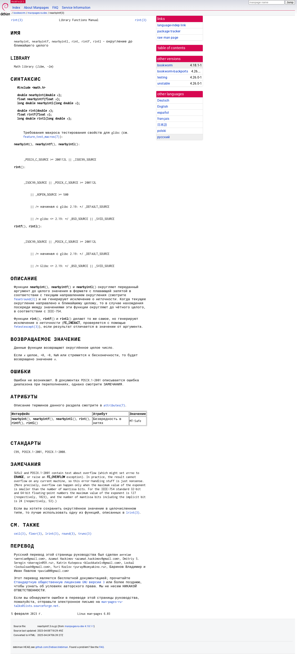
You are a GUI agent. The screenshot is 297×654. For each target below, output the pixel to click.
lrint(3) (132, 512)
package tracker (168, 31)
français (163, 119)
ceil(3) (19, 533)
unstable (163, 83)
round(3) (68, 533)
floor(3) (35, 533)
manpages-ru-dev (37, 13)
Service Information (76, 8)
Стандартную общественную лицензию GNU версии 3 (59, 582)
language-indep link (171, 25)
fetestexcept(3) (26, 326)
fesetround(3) (24, 299)
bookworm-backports (172, 71)
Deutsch (163, 100)
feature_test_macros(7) (41, 136)
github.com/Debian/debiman (51, 647)
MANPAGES (18, 1)
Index (16, 8)
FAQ (55, 8)
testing (162, 77)
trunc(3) (84, 533)
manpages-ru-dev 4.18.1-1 (79, 626)
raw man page (167, 37)
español (163, 112)
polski (161, 131)
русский (163, 137)
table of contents (171, 48)
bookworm (19, 13)
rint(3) (17, 20)
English (162, 106)
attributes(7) (114, 405)
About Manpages (36, 8)
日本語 (162, 125)
